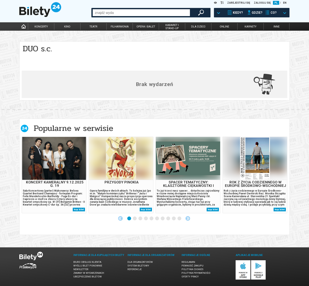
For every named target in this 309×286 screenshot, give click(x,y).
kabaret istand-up (172, 26)
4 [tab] (146, 218)
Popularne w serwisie (73, 128)
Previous (120, 218)
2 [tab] (135, 218)
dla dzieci (198, 26)
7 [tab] (163, 218)
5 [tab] (152, 218)
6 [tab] (157, 218)
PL (276, 2)
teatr (93, 26)
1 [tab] (129, 218)
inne (277, 26)
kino (67, 26)
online (224, 26)
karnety (250, 26)
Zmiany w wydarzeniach (88, 273)
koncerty (41, 26)
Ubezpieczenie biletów (87, 276)
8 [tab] (168, 218)
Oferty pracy (190, 276)
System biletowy (138, 265)
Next (187, 218)
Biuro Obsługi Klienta (87, 262)
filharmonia (120, 26)
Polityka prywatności (196, 273)
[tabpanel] (54, 175)
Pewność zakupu (192, 265)
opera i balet (145, 26)
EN (284, 2)
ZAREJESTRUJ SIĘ (238, 2)
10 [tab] (179, 218)
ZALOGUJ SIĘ (262, 2)
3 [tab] (140, 218)
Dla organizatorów (140, 262)
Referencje (134, 269)
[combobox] (141, 12)
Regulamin (188, 262)
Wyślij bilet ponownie (87, 265)
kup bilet (79, 209)
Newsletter (80, 269)
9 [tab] (174, 218)
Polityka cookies (192, 269)
